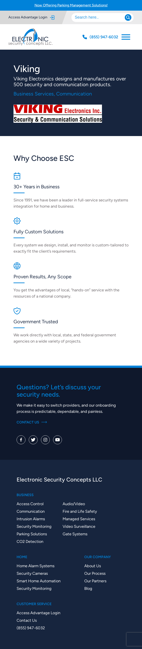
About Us (92, 565)
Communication (31, 511)
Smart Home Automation (39, 581)
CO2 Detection (30, 541)
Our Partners (95, 581)
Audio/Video (74, 503)
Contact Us (32, 422)
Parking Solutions (32, 534)
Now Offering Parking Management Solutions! (71, 5)
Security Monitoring (34, 526)
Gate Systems (75, 534)
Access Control (30, 503)
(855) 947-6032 (31, 628)
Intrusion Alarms (31, 518)
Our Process (95, 573)
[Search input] (100, 17)
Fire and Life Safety (80, 511)
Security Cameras (32, 573)
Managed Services (79, 518)
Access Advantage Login (31, 17)
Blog (88, 588)
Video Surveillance (79, 526)
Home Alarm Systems (35, 565)
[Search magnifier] (128, 17)
